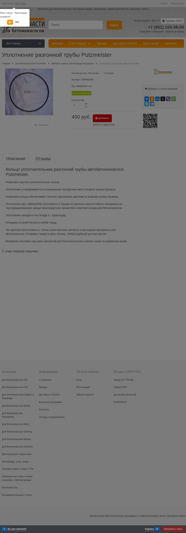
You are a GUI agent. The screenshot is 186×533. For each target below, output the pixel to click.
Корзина (149, 529)
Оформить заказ (173, 529)
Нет (17, 22)
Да (10, 22)
